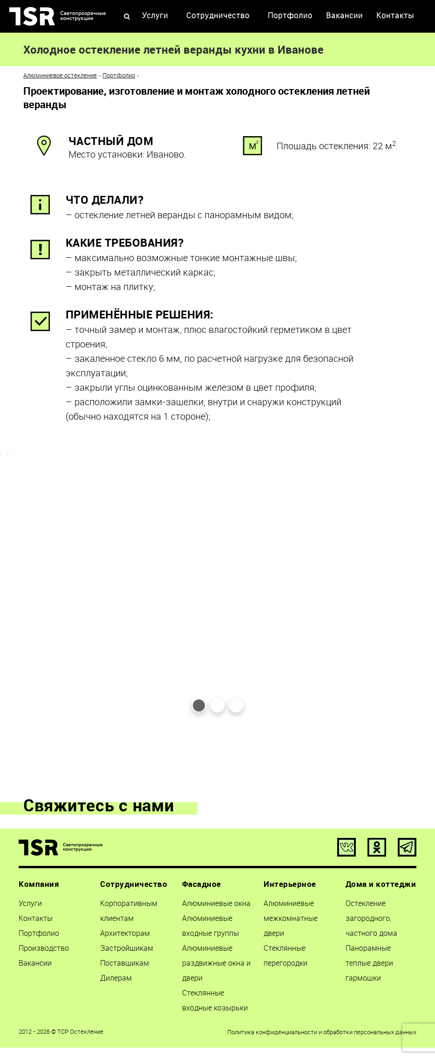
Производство (44, 950)
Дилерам (116, 980)
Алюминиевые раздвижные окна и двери (216, 965)
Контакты (395, 16)
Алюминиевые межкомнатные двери (291, 920)
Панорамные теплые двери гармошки (369, 965)
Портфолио (290, 16)
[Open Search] (127, 17)
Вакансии (344, 16)
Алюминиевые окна (216, 905)
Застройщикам (126, 950)
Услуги (155, 16)
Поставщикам (124, 965)
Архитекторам (125, 935)
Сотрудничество (218, 16)
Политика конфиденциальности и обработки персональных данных (321, 1034)
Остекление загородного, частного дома (371, 920)
